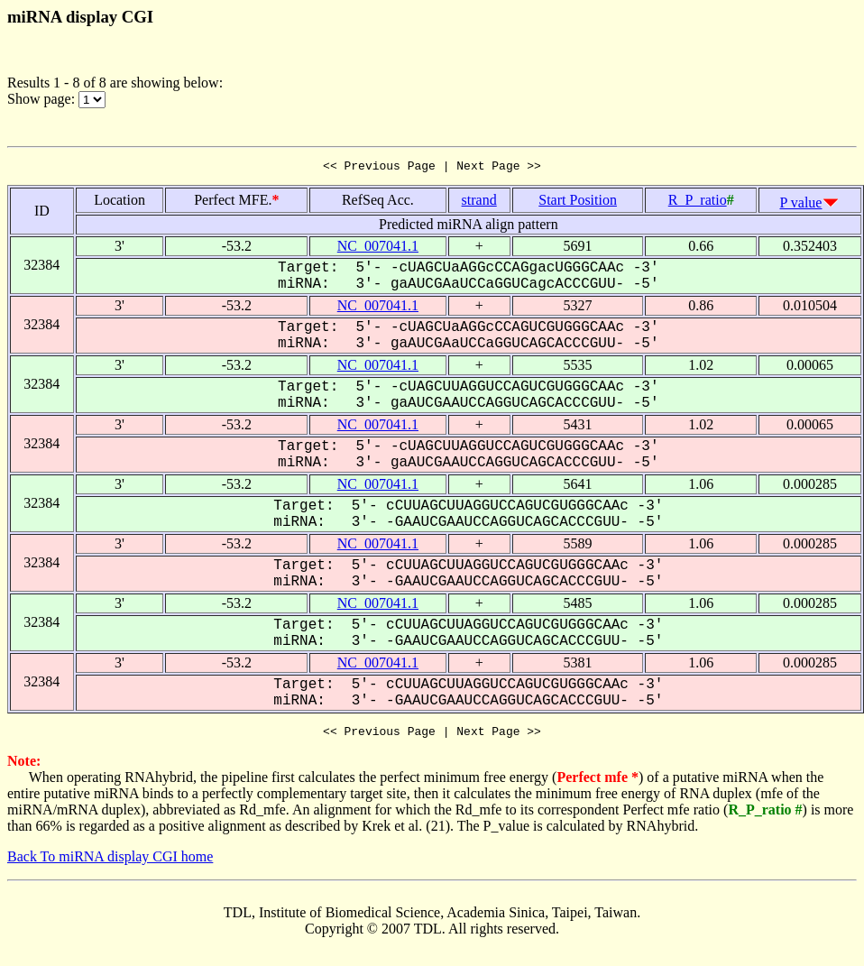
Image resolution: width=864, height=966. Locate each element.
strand (479, 202)
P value (801, 205)
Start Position (577, 202)
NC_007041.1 (377, 248)
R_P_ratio (697, 202)
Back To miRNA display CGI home (110, 861)
